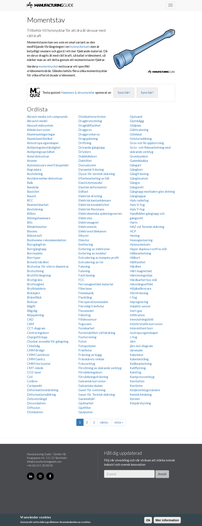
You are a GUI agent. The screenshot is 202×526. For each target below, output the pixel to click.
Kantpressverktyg (142, 377)
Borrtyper (34, 257)
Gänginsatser (139, 178)
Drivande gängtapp (91, 147)
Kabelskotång (139, 359)
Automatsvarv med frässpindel (47, 165)
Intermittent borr (141, 328)
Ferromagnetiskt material (95, 284)
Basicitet (33, 191)
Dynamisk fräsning (91, 169)
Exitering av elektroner (94, 249)
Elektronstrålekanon (92, 231)
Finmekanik (86, 293)
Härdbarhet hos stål (143, 280)
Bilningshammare (38, 218)
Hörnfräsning (139, 293)
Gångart (135, 165)
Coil (30, 377)
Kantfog (135, 372)
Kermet (135, 399)
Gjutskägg (137, 121)
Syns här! (124, 92)
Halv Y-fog (137, 209)
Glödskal (136, 134)
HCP (133, 231)
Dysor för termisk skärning (96, 174)
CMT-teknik (35, 368)
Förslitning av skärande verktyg (100, 368)
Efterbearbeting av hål (93, 178)
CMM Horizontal (38, 363)
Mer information (167, 520)
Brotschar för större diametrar (48, 266)
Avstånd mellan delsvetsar (45, 178)
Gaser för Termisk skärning (96, 394)
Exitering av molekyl (92, 253)
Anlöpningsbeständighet (43, 147)
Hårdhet (135, 266)
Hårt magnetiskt (141, 271)
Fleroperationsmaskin (93, 302)
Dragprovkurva (89, 134)
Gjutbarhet (85, 403)
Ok (148, 520)
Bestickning (35, 209)
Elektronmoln (87, 227)
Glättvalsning (139, 130)
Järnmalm (136, 350)
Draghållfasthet (89, 125)
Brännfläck (34, 297)
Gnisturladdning (141, 138)
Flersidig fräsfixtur (91, 306)
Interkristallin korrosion (146, 324)
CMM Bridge (36, 350)
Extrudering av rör (91, 262)
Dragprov (85, 130)
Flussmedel (86, 311)
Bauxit (31, 196)
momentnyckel (48, 66)
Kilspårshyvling (140, 403)
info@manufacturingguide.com (44, 461)
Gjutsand (136, 116)
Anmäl (162, 474)
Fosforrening (87, 337)
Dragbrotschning (90, 121)
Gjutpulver (85, 412)
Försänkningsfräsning (93, 377)
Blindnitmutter (37, 227)
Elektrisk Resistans (91, 209)
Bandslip (33, 187)
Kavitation (137, 381)
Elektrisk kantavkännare (94, 200)
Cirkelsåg (33, 346)
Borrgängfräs (36, 244)
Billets (31, 213)
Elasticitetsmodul (90, 182)
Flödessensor (87, 319)
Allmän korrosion (38, 130)
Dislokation (35, 412)
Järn (133, 341)
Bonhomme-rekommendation (46, 240)
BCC (30, 200)
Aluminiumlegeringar (41, 134)
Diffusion (33, 407)
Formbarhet (86, 328)
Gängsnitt (137, 187)
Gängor (135, 182)
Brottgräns (34, 280)
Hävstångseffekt (141, 284)
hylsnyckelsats (80, 46)
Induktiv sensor (140, 306)
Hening (135, 235)
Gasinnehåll (86, 399)
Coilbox (32, 381)
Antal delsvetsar (38, 156)
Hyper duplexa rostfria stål (148, 249)
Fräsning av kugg (90, 355)
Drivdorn (84, 152)
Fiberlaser (85, 288)
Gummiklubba (139, 160)
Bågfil (31, 306)
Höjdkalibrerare (140, 288)
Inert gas (136, 311)
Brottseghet (35, 284)
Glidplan (135, 125)
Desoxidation (36, 403)
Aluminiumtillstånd (39, 138)
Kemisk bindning (141, 394)
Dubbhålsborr (87, 156)
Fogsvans (85, 324)
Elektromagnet (88, 222)
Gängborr (136, 169)
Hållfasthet (137, 262)
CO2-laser (34, 372)
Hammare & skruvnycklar (78, 92)
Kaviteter (136, 385)
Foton (82, 341)
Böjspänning (35, 315)
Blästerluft (34, 235)
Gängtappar (138, 196)
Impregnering (139, 302)
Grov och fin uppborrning (147, 143)
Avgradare (34, 169)
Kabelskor (137, 355)
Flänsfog (84, 315)
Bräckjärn (33, 293)
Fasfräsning (86, 275)
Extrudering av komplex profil (98, 257)
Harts (134, 222)
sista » (118, 422)
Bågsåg (32, 311)
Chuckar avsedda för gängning (47, 341)
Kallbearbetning (141, 363)
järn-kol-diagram (141, 346)
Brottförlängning (39, 275)
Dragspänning (88, 138)
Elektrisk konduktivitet (93, 204)
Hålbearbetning (140, 253)
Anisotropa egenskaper (43, 143)
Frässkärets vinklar (91, 359)
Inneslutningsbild (141, 319)
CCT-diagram (36, 328)
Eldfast (83, 191)
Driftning (84, 143)
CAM (30, 324)
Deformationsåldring (41, 394)
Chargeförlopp (37, 337)
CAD (30, 319)
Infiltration (137, 315)
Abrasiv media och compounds (47, 116)
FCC (81, 280)
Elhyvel (83, 235)
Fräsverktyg (86, 363)
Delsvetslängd (37, 399)
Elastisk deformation (92, 187)
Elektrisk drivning (90, 196)
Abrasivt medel (37, 121)
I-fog (133, 297)
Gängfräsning (139, 174)
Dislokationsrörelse (92, 116)
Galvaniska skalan (90, 385)
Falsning (84, 266)
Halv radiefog (139, 200)
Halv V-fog (137, 204)
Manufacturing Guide (49, 5)
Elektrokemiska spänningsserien (100, 213)
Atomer (32, 160)
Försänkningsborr (90, 372)
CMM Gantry (36, 359)
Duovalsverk (87, 165)
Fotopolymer (87, 346)
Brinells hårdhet (38, 262)
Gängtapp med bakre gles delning (152, 191)
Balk (30, 182)
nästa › (104, 422)
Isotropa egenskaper (144, 333)
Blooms (32, 231)
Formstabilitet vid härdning (96, 333)
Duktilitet (85, 160)
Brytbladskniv (36, 288)
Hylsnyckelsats (140, 244)
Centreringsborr (38, 333)
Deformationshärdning (42, 390)
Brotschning (35, 271)
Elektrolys (85, 218)
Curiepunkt (34, 385)
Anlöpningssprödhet (41, 152)
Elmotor (83, 240)
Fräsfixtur (85, 350)
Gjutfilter (84, 407)
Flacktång (85, 297)
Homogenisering (141, 240)
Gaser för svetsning (92, 390)
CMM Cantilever (38, 355)
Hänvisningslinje (141, 275)
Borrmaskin (35, 253)
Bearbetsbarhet (38, 204)
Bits (30, 222)
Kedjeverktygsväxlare (145, 390)
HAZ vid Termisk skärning (147, 227)
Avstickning (35, 174)
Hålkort (135, 257)
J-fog (133, 337)
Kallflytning (138, 368)
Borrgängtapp (36, 249)
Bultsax (32, 302)
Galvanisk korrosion (92, 381)
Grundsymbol (139, 156)
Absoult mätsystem (40, 125)
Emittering (85, 244)
